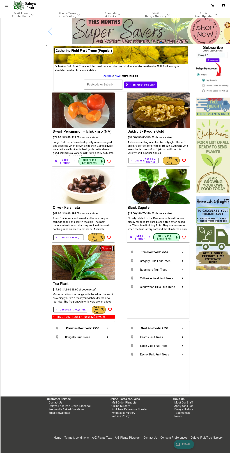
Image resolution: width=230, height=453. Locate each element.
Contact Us (55, 402)
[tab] (23, 15)
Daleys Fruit (31, 5)
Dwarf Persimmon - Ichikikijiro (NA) (82, 131)
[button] (161, 42)
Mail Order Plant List (124, 402)
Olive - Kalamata (66, 207)
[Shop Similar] (62, 161)
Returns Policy (120, 416)
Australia (108, 76)
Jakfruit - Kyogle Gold (146, 131)
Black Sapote (139, 207)
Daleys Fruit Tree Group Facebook (70, 406)
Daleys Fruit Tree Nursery (207, 437)
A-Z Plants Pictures (127, 437)
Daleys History (183, 409)
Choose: (143, 160)
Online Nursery (120, 406)
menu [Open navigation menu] (6, 6)
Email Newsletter (59, 412)
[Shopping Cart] (213, 6)
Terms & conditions (77, 437)
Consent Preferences (173, 437)
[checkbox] (22, 33)
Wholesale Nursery (123, 412)
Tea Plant (60, 283)
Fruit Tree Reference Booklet (129, 409)
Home (57, 437)
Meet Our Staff (183, 402)
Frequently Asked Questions (66, 409)
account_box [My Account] (223, 6)
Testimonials (182, 412)
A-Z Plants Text (102, 437)
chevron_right (182, 252)
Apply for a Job (184, 406)
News (178, 416)
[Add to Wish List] (109, 161)
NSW (117, 76)
